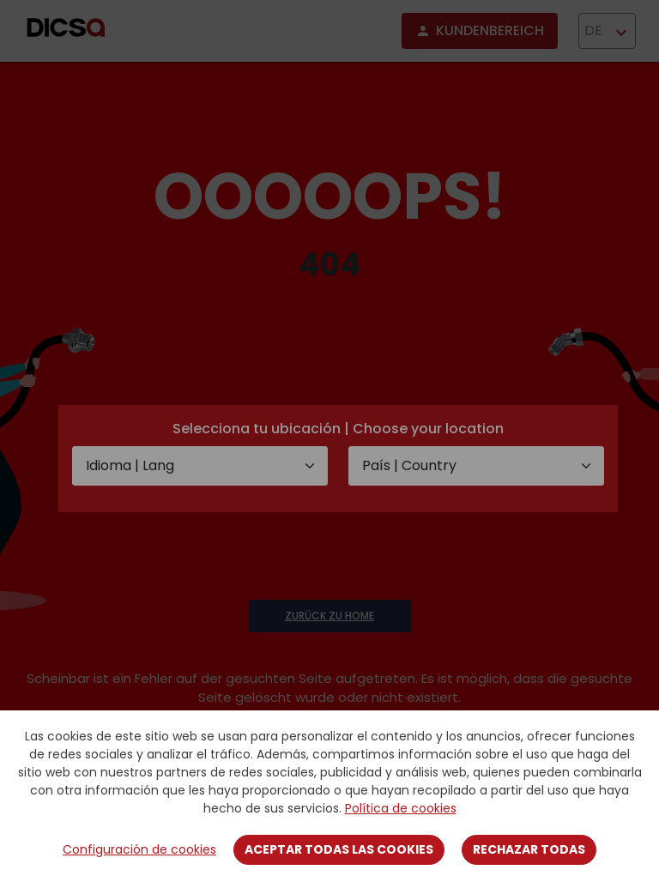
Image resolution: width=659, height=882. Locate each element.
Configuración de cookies (139, 849)
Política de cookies (400, 808)
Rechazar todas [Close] (529, 849)
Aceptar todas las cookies (339, 849)
